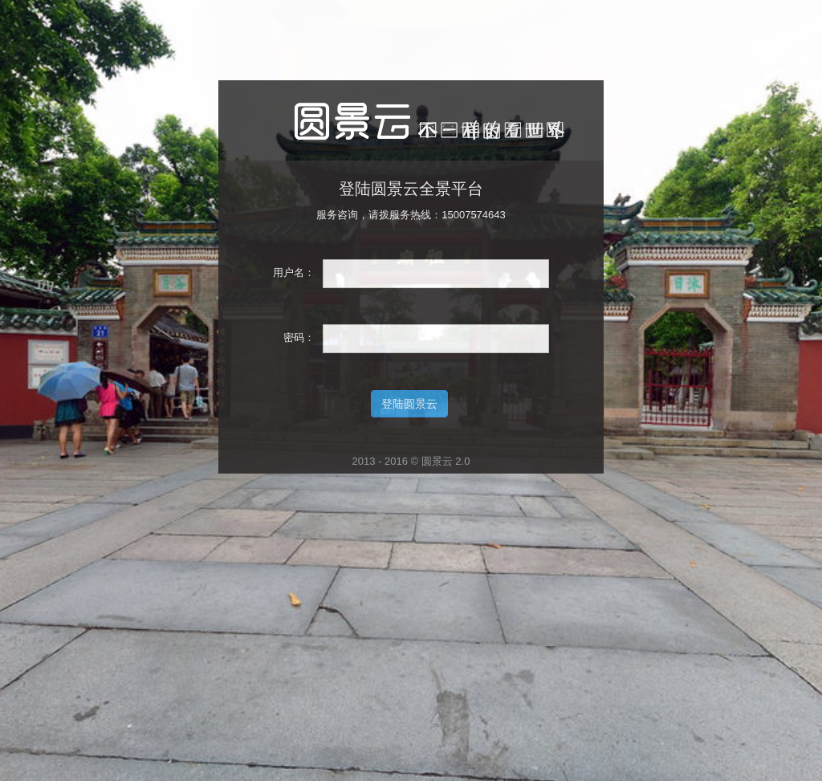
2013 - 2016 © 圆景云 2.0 (411, 461)
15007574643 (474, 215)
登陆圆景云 (409, 403)
